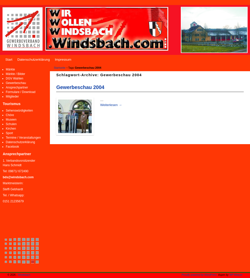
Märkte (10, 69)
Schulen (11, 124)
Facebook (12, 146)
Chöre (10, 115)
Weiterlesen (111, 105)
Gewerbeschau (16, 83)
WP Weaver (235, 274)
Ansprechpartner (17, 87)
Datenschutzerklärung (33, 59)
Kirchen (11, 128)
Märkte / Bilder (15, 74)
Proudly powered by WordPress (199, 274)
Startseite (59, 67)
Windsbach (24, 274)
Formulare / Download (20, 92)
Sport (9, 133)
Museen (11, 119)
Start (8, 59)
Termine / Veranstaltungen (23, 137)
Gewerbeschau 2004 (80, 87)
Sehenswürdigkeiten (19, 110)
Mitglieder (12, 96)
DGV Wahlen (14, 78)
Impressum (63, 59)
